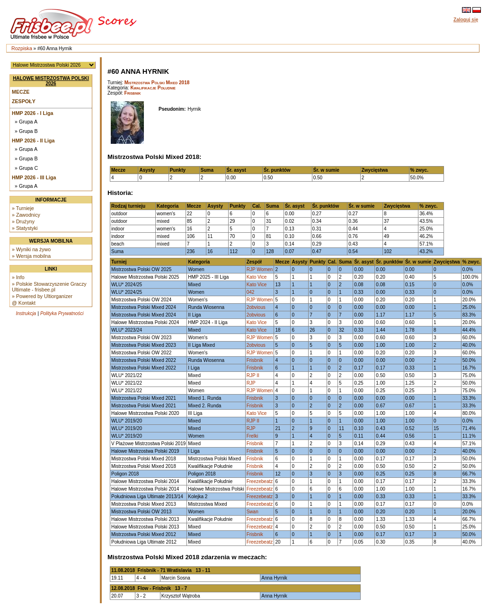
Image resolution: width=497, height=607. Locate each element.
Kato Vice (257, 277)
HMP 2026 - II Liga (33, 140)
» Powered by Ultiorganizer (42, 296)
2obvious (256, 307)
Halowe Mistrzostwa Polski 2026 (51, 81)
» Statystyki (24, 228)
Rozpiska (21, 48)
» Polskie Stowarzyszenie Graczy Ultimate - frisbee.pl (49, 286)
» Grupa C (26, 168)
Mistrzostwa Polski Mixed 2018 (157, 82)
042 (251, 292)
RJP (251, 383)
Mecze (20, 92)
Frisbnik (132, 93)
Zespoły (24, 101)
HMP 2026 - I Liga (32, 113)
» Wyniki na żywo (31, 249)
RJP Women (260, 269)
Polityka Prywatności (62, 313)
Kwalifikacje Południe (153, 87)
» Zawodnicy (26, 215)
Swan (252, 511)
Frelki (252, 436)
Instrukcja (26, 313)
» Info (18, 277)
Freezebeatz (260, 481)
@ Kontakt (24, 303)
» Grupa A (26, 121)
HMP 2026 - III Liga (34, 177)
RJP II (253, 375)
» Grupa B (26, 131)
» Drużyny (23, 221)
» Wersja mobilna (31, 256)
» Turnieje (23, 208)
